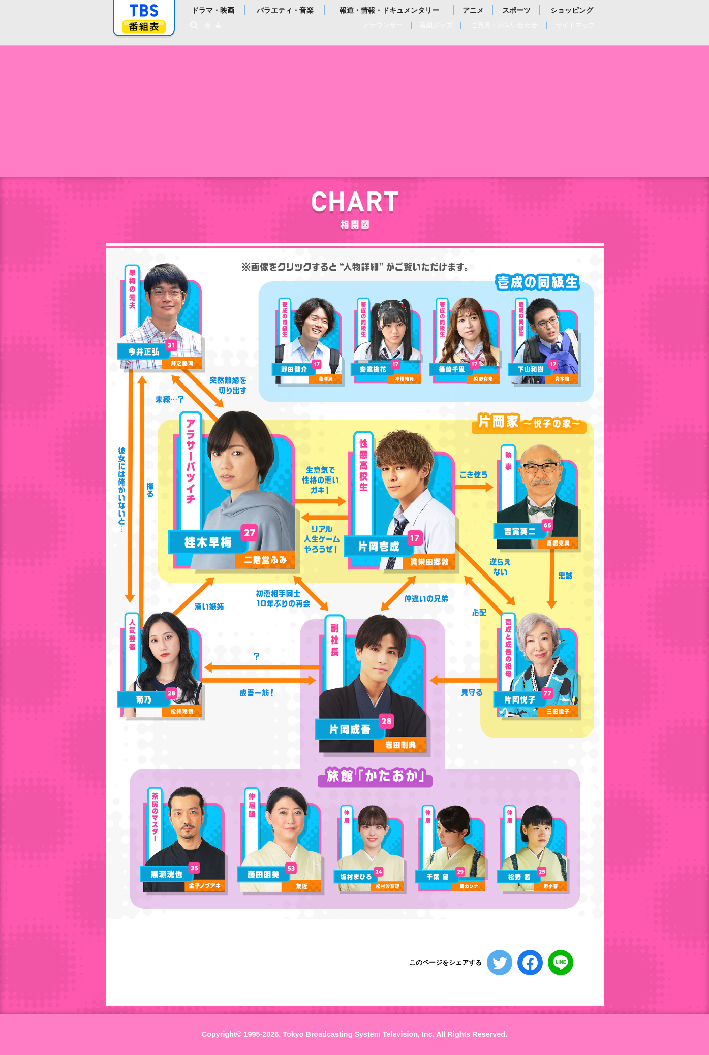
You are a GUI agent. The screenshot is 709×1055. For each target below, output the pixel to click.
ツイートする (499, 962)
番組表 (144, 26)
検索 (215, 25)
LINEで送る (560, 962)
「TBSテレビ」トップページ (144, 10)
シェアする (530, 962)
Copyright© (222, 1034)
